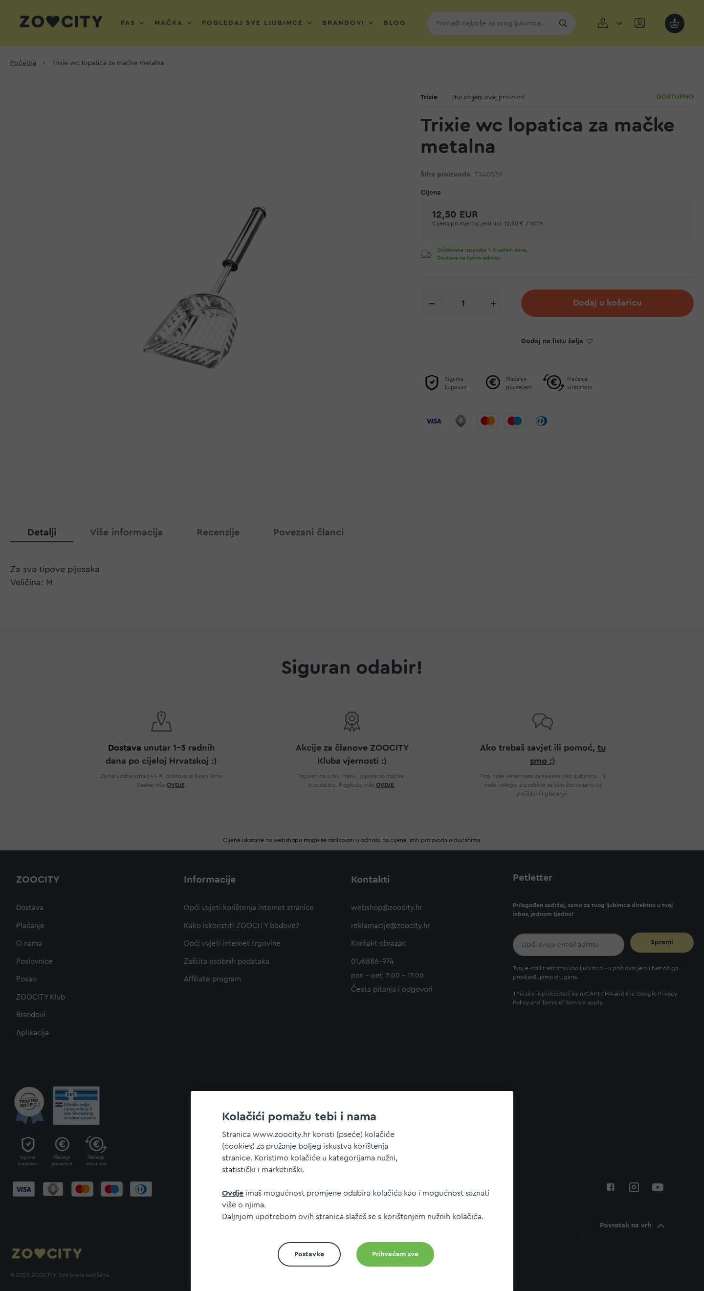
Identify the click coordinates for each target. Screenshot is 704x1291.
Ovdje (232, 1193)
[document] (356, 1195)
